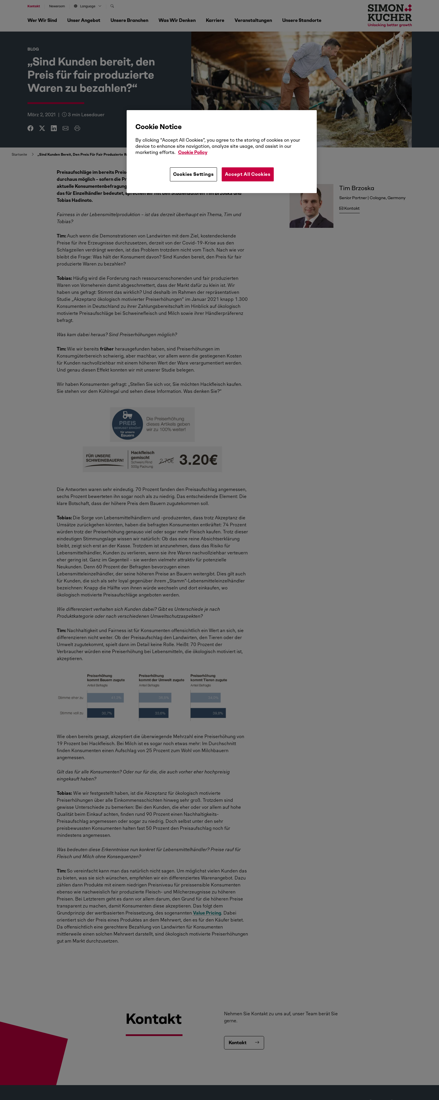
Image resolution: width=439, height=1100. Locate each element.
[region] (222, 151)
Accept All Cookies (248, 174)
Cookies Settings (193, 174)
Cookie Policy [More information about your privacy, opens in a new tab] (192, 152)
